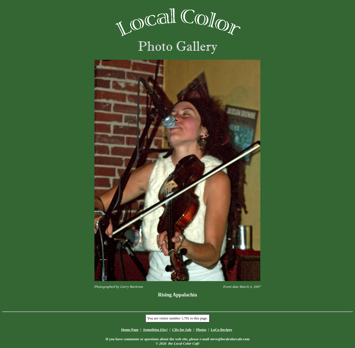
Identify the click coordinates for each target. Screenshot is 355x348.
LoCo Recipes (221, 329)
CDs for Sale (182, 329)
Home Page (130, 329)
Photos (201, 329)
